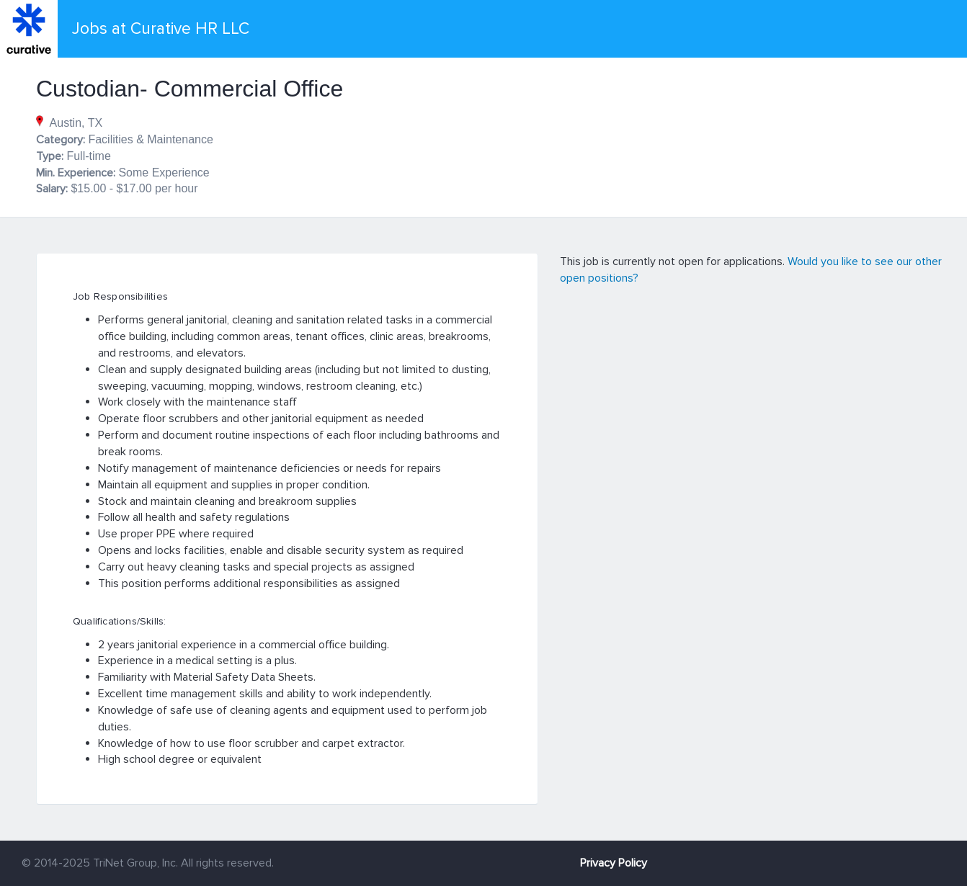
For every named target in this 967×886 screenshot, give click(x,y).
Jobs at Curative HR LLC (160, 29)
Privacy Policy (613, 863)
